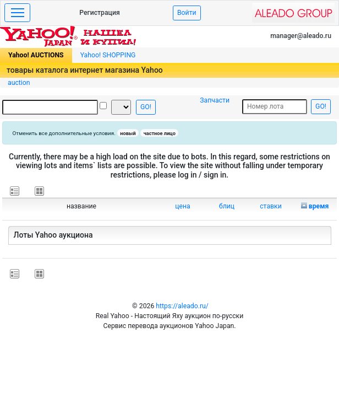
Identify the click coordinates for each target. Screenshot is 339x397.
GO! (145, 107)
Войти (186, 13)
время (319, 206)
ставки (271, 206)
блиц (226, 206)
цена (182, 206)
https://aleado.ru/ (182, 306)
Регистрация (99, 13)
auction (19, 83)
